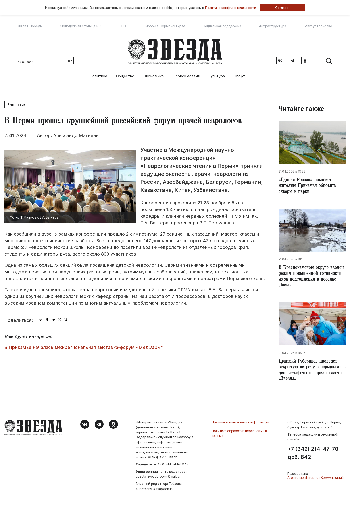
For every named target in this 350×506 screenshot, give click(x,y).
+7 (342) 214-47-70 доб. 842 (313, 456)
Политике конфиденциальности (230, 8)
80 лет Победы (30, 26)
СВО (122, 26)
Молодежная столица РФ (80, 26)
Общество (125, 74)
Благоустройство (318, 26)
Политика (98, 74)
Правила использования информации (240, 425)
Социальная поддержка (222, 26)
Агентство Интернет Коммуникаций (316, 480)
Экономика (153, 74)
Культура (216, 74)
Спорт (239, 74)
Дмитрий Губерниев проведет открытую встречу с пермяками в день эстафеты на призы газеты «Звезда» (311, 372)
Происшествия (186, 74)
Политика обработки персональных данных (240, 435)
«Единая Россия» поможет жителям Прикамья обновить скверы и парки (309, 184)
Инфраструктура (272, 26)
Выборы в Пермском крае (164, 26)
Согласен (282, 8)
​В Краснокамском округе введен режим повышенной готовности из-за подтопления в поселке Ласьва (312, 276)
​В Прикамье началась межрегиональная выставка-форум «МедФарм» (84, 345)
